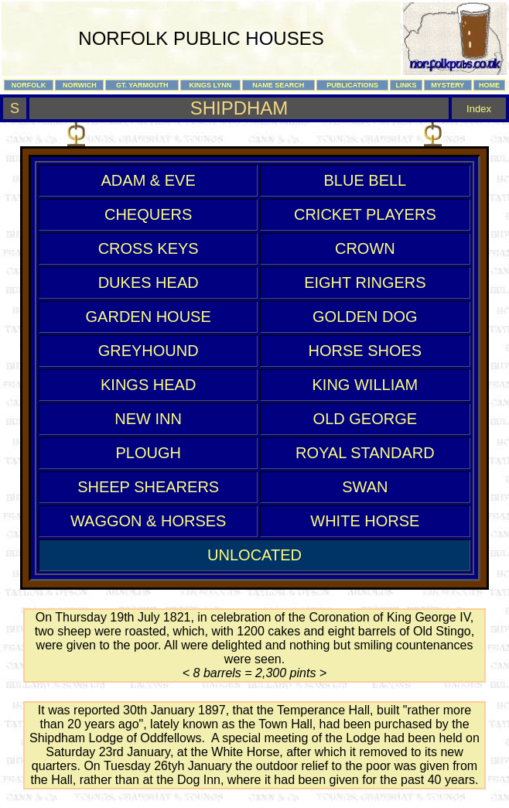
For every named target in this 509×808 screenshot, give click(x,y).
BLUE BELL (364, 180)
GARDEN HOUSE (148, 316)
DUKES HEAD (148, 282)
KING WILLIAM (365, 384)
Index (478, 109)
